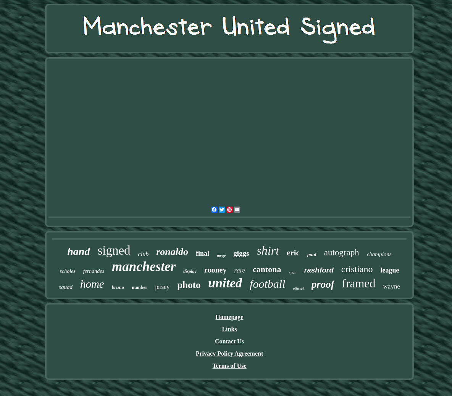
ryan (293, 272)
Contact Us (229, 341)
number (139, 287)
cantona (267, 269)
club (143, 254)
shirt (268, 250)
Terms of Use (229, 365)
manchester (144, 266)
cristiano (357, 269)
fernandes (93, 271)
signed (113, 250)
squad (66, 287)
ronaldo (172, 251)
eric (293, 252)
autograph (341, 252)
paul (311, 254)
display (190, 271)
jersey (162, 287)
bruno (118, 287)
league (389, 270)
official (298, 288)
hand (78, 251)
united (225, 283)
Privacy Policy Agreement (229, 353)
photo (188, 285)
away (221, 255)
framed (359, 283)
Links (229, 329)
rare (239, 270)
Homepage (230, 317)
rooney (215, 270)
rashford (319, 270)
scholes (68, 271)
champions (379, 254)
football (267, 283)
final (202, 253)
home (92, 284)
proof (323, 284)
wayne (391, 286)
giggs (241, 253)
